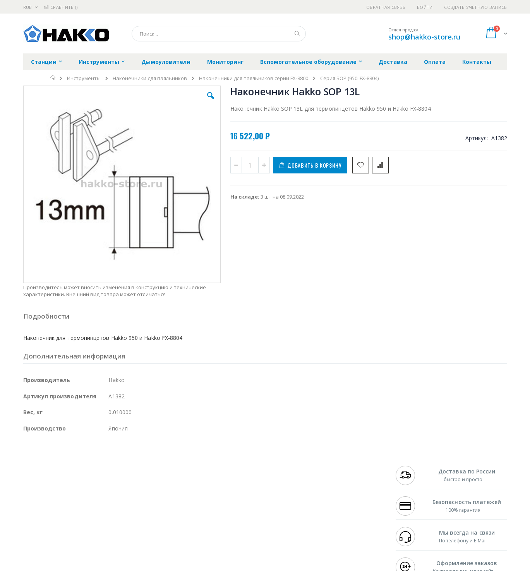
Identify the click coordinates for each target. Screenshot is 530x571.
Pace (84, 466)
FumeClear (54, 473)
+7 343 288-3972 (412, 481)
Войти (424, 7)
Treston (32, 518)
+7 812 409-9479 (412, 473)
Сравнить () (60, 7)
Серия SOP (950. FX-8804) (349, 78)
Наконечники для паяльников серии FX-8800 (253, 78)
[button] (161, 101)
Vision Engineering (45, 503)
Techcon (89, 518)
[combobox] (219, 33)
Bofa (28, 473)
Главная (53, 78)
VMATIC (115, 518)
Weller (104, 466)
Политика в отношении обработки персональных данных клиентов (231, 500)
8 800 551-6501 (415, 488)
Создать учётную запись (475, 7)
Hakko (30, 466)
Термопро (109, 473)
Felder (85, 488)
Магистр (139, 473)
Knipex (61, 533)
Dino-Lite (84, 503)
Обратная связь (385, 7)
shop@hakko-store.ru (424, 36)
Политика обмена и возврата (225, 481)
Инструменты (84, 78)
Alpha (64, 488)
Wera (83, 533)
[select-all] (465, 234)
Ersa (51, 466)
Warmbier (60, 518)
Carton (110, 503)
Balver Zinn (36, 488)
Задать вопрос (206, 518)
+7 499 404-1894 (412, 466)
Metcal (82, 473)
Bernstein (34, 533)
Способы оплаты (332, 496)
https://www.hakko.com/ (146, 565)
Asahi (106, 488)
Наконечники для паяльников (150, 78)
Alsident (129, 466)
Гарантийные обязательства (224, 466)
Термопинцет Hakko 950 (452, 257)
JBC (67, 466)
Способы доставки (335, 481)
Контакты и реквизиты (340, 466)
